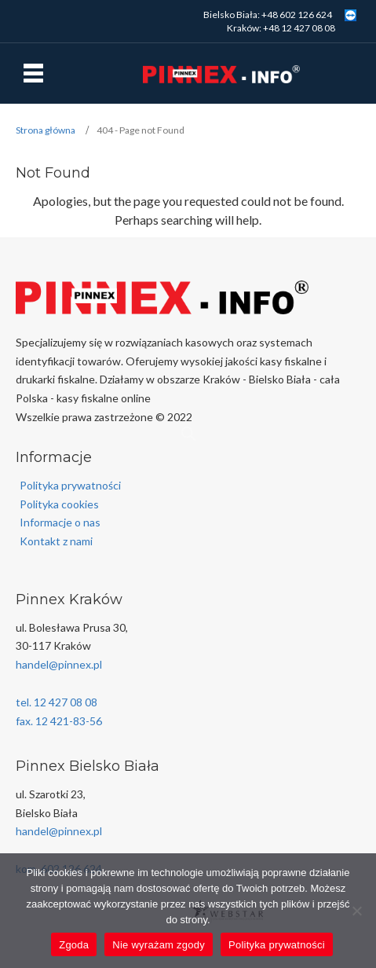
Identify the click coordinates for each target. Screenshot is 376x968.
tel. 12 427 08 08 (56, 702)
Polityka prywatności (70, 485)
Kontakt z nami (56, 541)
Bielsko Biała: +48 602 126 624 (267, 14)
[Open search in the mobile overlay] (188, 433)
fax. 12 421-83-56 (59, 721)
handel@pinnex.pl (59, 664)
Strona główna (45, 130)
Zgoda (74, 945)
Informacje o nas (60, 522)
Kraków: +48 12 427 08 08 (281, 28)
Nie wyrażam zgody (158, 945)
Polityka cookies (59, 504)
